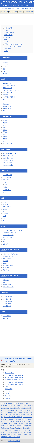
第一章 (5, 120)
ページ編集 (27, 12)
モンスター (6, 209)
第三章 (5, 125)
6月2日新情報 (7, 306)
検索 (16, 12)
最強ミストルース (8, 92)
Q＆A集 (5, 73)
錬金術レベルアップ (9, 83)
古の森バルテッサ (8, 156)
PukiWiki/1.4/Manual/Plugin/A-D (14, 375)
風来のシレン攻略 (25, 421)
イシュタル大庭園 (8, 165)
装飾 (6, 187)
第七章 (5, 134)
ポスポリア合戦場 (8, 160)
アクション (6, 104)
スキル (5, 202)
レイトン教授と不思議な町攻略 (22, 425)
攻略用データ (8, 30)
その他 (6, 51)
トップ (3, 12)
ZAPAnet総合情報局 (7, 8)
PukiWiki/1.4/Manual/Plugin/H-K (14, 377)
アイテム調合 (7, 284)
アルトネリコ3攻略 (9, 410)
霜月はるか (6, 268)
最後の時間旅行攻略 (15, 428)
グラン (3, 250)
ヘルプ (19, 12)
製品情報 (5, 261)
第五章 (5, 130)
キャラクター (7, 206)
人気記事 (7, 398)
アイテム (7, 37)
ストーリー (4, 116)
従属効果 (5, 94)
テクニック (6, 64)
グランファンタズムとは (10, 254)
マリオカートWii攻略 (17, 423)
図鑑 (5, 39)
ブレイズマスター (8, 237)
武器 (6, 182)
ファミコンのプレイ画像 (14, 434)
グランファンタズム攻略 (23, 410)
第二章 (5, 123)
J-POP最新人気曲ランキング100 (10, 437)
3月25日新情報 (7, 296)
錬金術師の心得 (7, 88)
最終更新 (11, 12)
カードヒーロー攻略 (24, 430)
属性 (4, 99)
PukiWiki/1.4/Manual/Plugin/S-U (14, 384)
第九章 (5, 139)
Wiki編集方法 (7, 316)
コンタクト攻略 (13, 430)
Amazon (25, 434)
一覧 (7, 12)
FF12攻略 (16, 421)
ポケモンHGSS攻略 (6, 403)
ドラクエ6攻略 (9, 419)
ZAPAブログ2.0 (5, 432)
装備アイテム (7, 179)
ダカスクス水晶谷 (8, 162)
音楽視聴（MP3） (8, 256)
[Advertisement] (17, 18)
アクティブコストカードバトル (12, 230)
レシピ (5, 192)
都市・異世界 (8, 35)
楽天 (30, 434)
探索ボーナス (7, 106)
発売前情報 (7, 48)
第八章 (5, 136)
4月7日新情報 (7, 299)
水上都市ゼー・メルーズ (10, 153)
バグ (4, 71)
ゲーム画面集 (7, 258)
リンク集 (5, 318)
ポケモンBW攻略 (18, 403)
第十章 (5, 141)
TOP (6, 386)
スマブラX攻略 (18, 412)
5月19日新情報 (7, 303)
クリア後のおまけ (8, 143)
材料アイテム (7, 177)
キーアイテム (7, 190)
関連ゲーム (6, 270)
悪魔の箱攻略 (5, 428)
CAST (4, 218)
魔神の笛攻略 (26, 428)
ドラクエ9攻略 (8, 421)
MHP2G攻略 (8, 425)
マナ (4, 239)
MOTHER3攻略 (5, 423)
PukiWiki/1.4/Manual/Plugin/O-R (14, 382)
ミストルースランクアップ (11, 90)
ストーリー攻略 (9, 32)
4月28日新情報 (7, 301)
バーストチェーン (8, 235)
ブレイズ (5, 204)
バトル (6, 41)
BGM (4, 216)
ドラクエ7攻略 (19, 419)
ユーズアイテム (7, 175)
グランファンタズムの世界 (12, 46)
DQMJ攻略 (22, 414)
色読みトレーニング (17, 432)
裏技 (4, 69)
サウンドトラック (8, 265)
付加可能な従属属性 (9, 97)
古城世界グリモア (8, 158)
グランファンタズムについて (13, 44)
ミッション (6, 213)
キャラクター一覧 (8, 287)
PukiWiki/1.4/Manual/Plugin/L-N (14, 379)
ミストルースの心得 (9, 85)
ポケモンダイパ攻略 (14, 405)
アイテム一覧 (7, 108)
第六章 (5, 132)
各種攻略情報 (8, 28)
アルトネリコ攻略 (15, 408)
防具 (6, 184)
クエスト (5, 62)
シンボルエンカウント (9, 232)
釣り (4, 101)
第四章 (5, 127)
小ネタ (5, 66)
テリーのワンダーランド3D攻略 (13, 417)
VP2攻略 (26, 412)
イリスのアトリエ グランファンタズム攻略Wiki (17, 2)
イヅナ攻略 (4, 430)
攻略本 (5, 263)
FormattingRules (9, 373)
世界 (4, 282)
